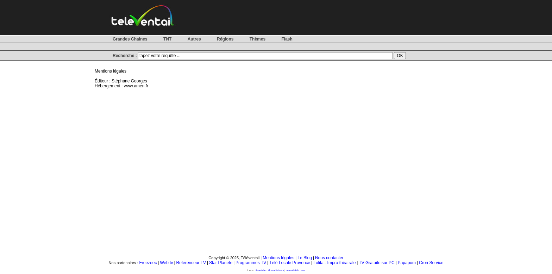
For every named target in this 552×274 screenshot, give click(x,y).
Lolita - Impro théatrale (334, 262)
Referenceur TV (191, 262)
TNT (167, 39)
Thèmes (257, 39)
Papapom (407, 262)
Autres (194, 39)
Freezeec (148, 262)
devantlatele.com (295, 270)
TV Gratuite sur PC (376, 262)
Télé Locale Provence (289, 262)
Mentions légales (278, 257)
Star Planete (220, 262)
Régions (225, 39)
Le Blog (304, 257)
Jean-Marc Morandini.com (270, 270)
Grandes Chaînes (130, 39)
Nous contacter (329, 257)
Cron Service (431, 262)
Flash (286, 39)
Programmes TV (251, 262)
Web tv (166, 262)
